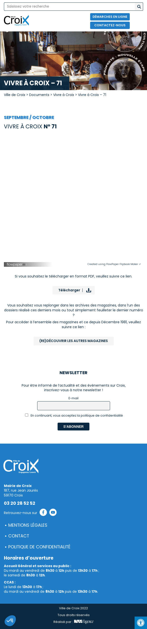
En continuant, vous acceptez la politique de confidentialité (74, 415)
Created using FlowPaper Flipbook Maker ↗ (114, 264)
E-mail (73, 398)
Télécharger (69, 290)
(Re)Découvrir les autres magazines (73, 340)
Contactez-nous (110, 25)
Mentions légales (27, 525)
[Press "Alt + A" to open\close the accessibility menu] (141, 623)
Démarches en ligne (110, 17)
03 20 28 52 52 (19, 503)
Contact (18, 536)
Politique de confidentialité (39, 547)
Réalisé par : (73, 622)
